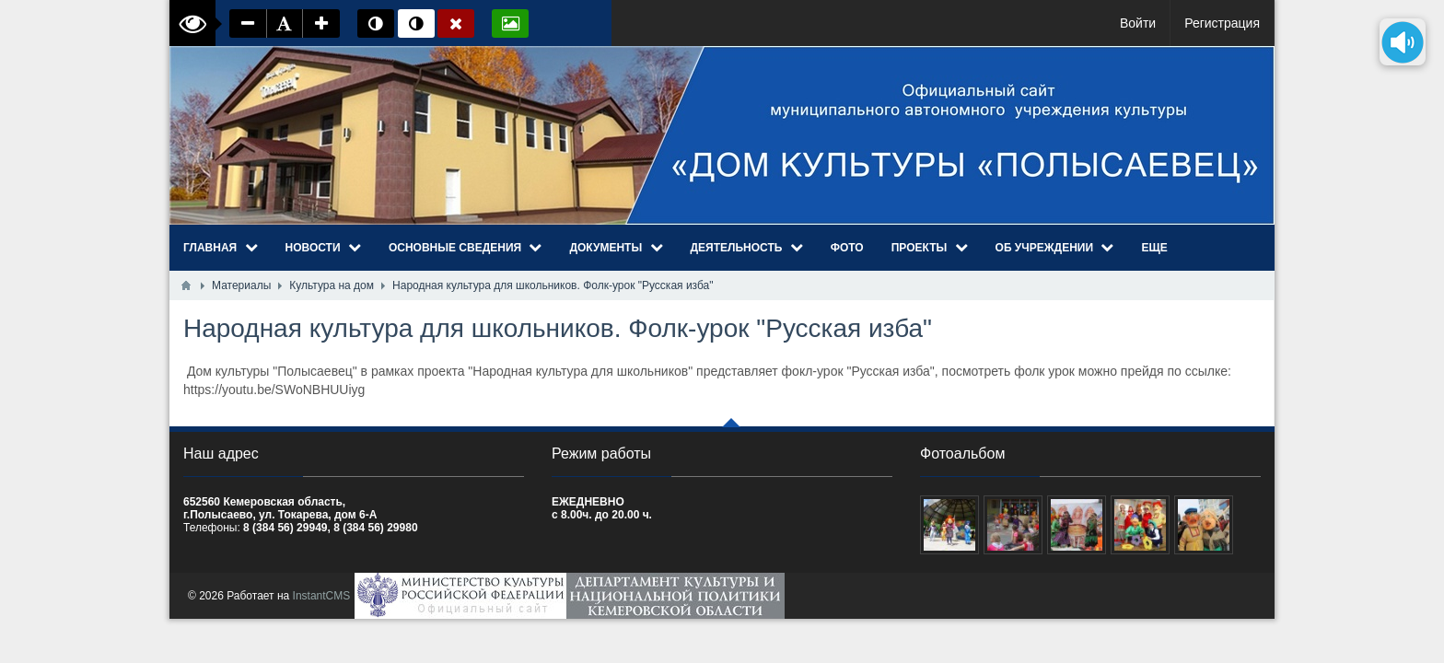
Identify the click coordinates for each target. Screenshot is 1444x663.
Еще (1154, 247)
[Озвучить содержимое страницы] (1403, 41)
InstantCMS (322, 595)
